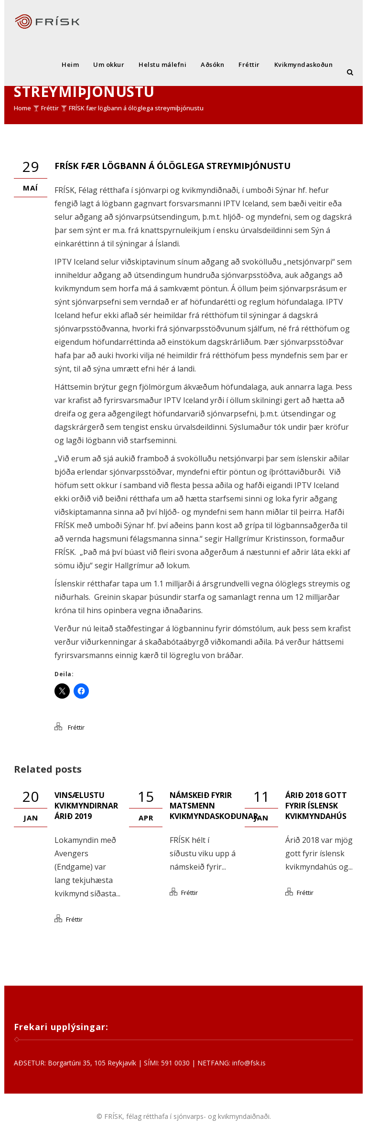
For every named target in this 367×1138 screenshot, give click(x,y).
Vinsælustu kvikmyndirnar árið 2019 (86, 805)
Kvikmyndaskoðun (303, 64)
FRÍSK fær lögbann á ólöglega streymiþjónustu (136, 108)
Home (22, 108)
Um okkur (108, 64)
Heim (70, 64)
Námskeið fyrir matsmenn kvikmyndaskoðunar (214, 805)
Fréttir (249, 64)
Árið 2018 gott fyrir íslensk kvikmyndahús (316, 805)
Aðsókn (212, 64)
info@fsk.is (249, 1062)
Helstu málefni (162, 64)
